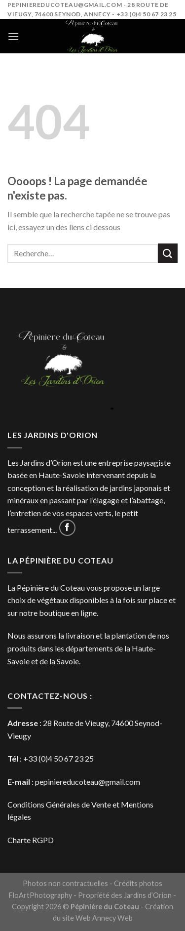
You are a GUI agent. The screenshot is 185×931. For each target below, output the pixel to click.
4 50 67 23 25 (71, 758)
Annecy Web (112, 918)
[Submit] (168, 253)
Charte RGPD (30, 840)
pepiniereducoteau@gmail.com (87, 781)
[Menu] (13, 36)
